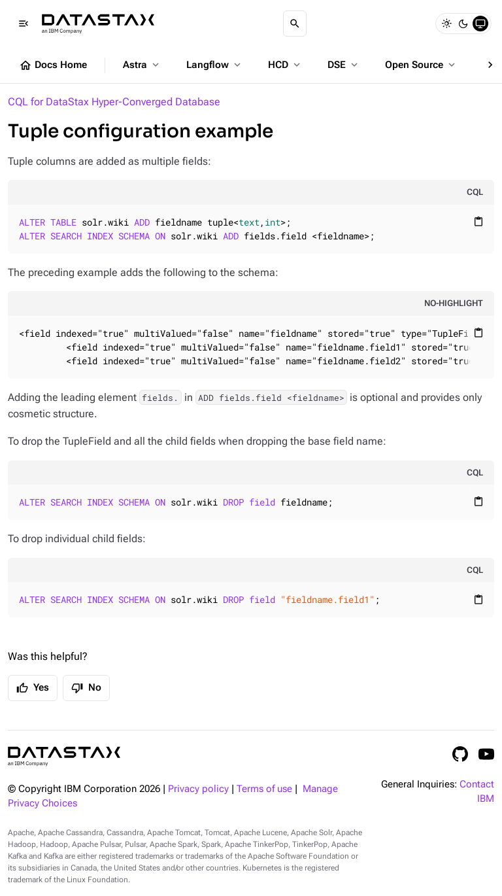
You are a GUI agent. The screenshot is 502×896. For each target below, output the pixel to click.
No (86, 688)
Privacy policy (198, 789)
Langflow (214, 65)
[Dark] (463, 23)
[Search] (295, 23)
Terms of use (264, 789)
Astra (142, 65)
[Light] (446, 23)
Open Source (421, 65)
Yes (32, 688)
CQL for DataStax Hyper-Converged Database (114, 101)
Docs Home (53, 65)
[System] (480, 23)
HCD (285, 65)
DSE (343, 65)
